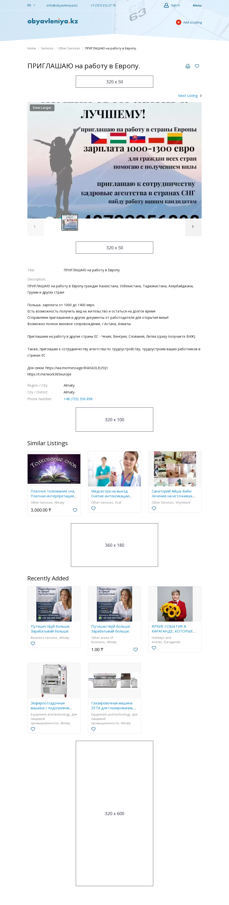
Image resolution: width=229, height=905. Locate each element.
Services (47, 48)
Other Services (69, 48)
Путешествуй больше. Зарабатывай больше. (50, 628)
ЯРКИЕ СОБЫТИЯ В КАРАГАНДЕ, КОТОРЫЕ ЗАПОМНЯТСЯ (172, 631)
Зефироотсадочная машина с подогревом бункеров (50, 708)
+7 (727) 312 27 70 (101, 5)
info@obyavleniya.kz (60, 5)
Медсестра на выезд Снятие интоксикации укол (110, 496)
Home (31, 48)
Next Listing (188, 95)
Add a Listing (189, 22)
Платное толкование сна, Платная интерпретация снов (53, 496)
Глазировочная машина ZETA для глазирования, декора (112, 708)
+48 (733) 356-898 (78, 399)
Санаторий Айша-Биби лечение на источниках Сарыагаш (172, 496)
